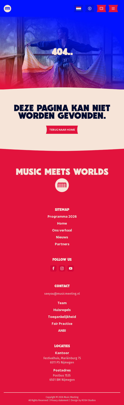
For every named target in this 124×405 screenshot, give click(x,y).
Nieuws (62, 237)
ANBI (62, 330)
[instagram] (62, 268)
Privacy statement (59, 400)
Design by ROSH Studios (83, 400)
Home (62, 223)
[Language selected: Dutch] (78, 8)
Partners (62, 244)
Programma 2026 (62, 216)
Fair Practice (62, 323)
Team (62, 303)
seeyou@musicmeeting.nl (62, 293)
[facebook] (53, 268)
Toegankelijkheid (62, 316)
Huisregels (62, 310)
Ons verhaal (62, 230)
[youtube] (70, 268)
